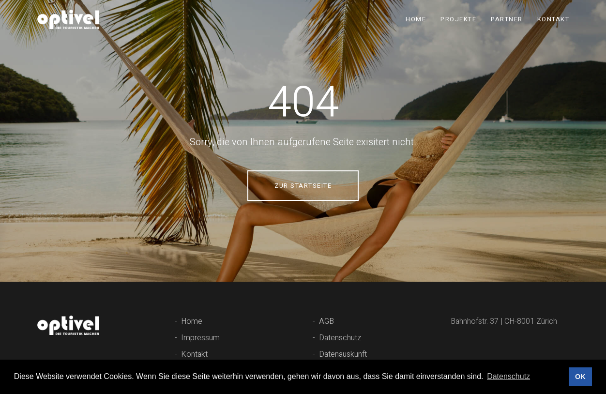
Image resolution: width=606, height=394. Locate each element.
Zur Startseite (303, 185)
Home (416, 19)
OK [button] (580, 376)
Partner (507, 19)
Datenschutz (340, 338)
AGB (326, 321)
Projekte (458, 19)
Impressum (200, 338)
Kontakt (553, 19)
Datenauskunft (343, 354)
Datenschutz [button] (508, 376)
